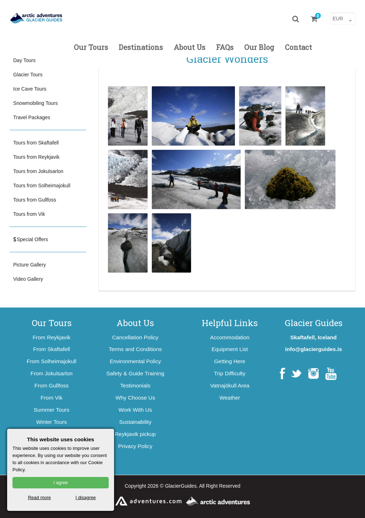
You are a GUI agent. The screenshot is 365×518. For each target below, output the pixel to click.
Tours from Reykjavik (36, 157)
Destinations (141, 47)
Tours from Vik (29, 214)
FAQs (224, 47)
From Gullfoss (52, 385)
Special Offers (30, 239)
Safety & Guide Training (135, 373)
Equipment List (230, 349)
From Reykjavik (51, 337)
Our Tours (91, 47)
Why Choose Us (135, 398)
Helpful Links (230, 323)
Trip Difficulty (229, 373)
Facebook (282, 373)
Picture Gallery (29, 265)
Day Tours (24, 60)
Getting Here (229, 361)
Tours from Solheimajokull (41, 185)
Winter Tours (51, 422)
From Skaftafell (51, 349)
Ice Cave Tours (29, 89)
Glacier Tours (27, 74)
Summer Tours (52, 410)
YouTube (330, 373)
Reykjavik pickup (135, 434)
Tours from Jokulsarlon (38, 171)
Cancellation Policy (135, 337)
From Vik (51, 398)
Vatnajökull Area (229, 385)
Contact (298, 47)
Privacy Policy (135, 446)
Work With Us (135, 410)
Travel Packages (31, 117)
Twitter (296, 373)
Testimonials (135, 385)
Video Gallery (28, 279)
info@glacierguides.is (313, 349)
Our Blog (259, 47)
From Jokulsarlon (51, 373)
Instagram (313, 373)
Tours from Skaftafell (36, 143)
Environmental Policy (135, 361)
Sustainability (135, 422)
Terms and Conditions (135, 349)
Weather (230, 398)
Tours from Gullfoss (34, 200)
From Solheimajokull (51, 361)
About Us (189, 47)
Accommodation (229, 337)
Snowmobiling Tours (35, 103)
